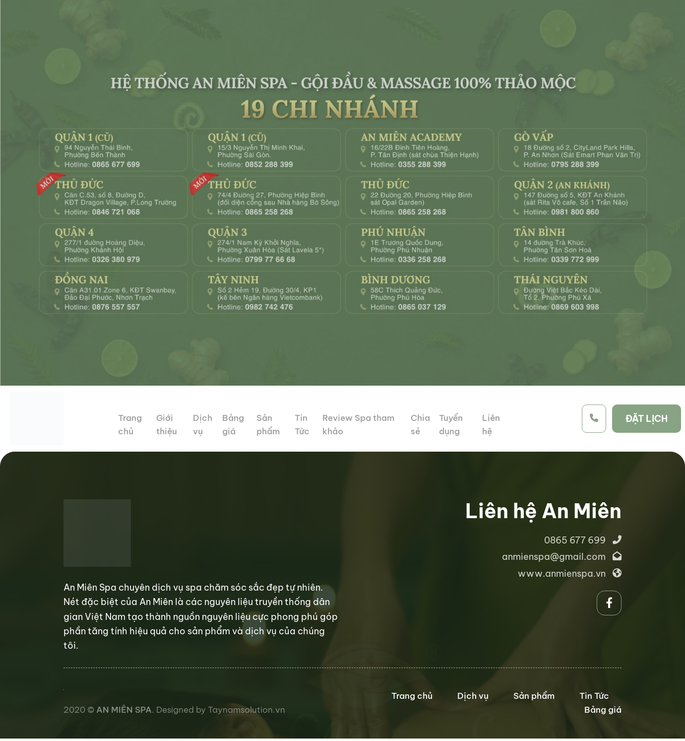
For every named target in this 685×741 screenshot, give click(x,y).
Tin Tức (594, 695)
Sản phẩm (534, 695)
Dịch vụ (473, 695)
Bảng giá (603, 709)
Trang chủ (412, 695)
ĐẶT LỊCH (646, 418)
